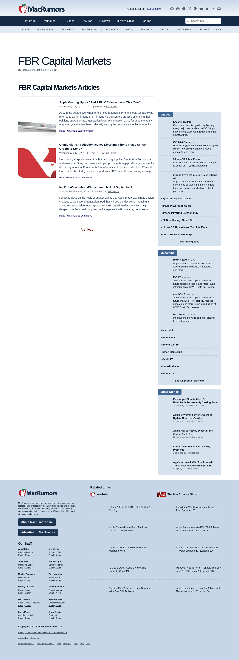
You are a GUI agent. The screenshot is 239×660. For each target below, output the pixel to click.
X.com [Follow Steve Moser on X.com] (28, 617)
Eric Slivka (111, 106)
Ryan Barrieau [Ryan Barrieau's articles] (56, 598)
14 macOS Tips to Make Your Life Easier (185, 227)
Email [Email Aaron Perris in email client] (51, 617)
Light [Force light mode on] (82, 644)
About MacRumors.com (37, 521)
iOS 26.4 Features (183, 142)
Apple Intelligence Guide (176, 198)
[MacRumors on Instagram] (178, 9)
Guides (70, 20)
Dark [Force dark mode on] (88, 644)
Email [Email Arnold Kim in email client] (21, 554)
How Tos (87, 20)
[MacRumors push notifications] (207, 9)
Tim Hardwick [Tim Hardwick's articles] (55, 573)
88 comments (85, 215)
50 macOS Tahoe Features (188, 159)
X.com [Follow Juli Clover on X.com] (28, 567)
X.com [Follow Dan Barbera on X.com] (28, 604)
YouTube (102, 493)
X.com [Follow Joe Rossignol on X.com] (58, 567)
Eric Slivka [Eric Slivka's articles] (54, 548)
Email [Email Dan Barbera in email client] (21, 604)
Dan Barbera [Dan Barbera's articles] (24, 598)
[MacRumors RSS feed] (213, 9)
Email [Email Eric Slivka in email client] (51, 554)
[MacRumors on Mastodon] (195, 9)
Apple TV (167, 359)
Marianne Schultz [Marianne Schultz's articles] (57, 586)
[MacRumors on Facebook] (184, 9)
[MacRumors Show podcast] (172, 9)
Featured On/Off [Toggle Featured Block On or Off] (26, 644)
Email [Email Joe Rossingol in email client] (51, 567)
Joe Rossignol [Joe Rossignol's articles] (56, 561)
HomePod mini (170, 366)
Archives (86, 229)
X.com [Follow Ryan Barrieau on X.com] (58, 604)
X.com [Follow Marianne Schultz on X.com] (58, 592)
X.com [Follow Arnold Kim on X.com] (28, 554)
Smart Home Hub (172, 352)
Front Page (29, 20)
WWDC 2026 (180, 260)
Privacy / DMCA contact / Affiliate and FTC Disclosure (42, 632)
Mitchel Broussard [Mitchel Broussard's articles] (27, 573)
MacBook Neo (89, 29)
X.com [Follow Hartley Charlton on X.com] (28, 592)
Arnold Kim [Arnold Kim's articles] (23, 548)
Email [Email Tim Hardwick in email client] (51, 579)
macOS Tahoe (183, 29)
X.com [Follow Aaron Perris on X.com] (58, 617)
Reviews (104, 20)
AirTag (129, 29)
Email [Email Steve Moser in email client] (21, 617)
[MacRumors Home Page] (41, 9)
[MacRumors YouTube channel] (201, 9)
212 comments (86, 130)
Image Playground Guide (176, 205)
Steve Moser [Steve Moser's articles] (24, 611)
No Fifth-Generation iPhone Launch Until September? (99, 187)
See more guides (189, 241)
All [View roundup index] (218, 29)
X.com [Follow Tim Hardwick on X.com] (58, 579)
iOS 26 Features (182, 121)
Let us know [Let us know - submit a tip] (154, 8)
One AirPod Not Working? (177, 234)
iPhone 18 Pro (45, 29)
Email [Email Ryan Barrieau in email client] (51, 604)
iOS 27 (25, 29)
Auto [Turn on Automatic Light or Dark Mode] (76, 644)
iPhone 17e (112, 29)
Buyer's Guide (126, 20)
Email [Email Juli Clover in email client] (21, 567)
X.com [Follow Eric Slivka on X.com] (58, 554)
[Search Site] (203, 21)
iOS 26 (164, 29)
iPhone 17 (205, 29)
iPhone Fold (67, 29)
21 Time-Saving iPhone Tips (178, 220)
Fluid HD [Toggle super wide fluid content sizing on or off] (67, 644)
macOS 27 (179, 294)
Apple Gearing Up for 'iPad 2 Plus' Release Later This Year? (104, 102)
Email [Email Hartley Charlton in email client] (21, 592)
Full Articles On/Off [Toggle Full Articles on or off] (45, 644)
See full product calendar (189, 380)
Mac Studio (179, 314)
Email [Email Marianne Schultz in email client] (51, 592)
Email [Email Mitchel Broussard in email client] (21, 579)
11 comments (85, 177)
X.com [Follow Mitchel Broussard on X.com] (28, 579)
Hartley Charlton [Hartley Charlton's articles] (26, 586)
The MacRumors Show (182, 493)
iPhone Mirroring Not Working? (180, 212)
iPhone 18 (146, 29)
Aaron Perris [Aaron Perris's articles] (55, 611)
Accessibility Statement (28, 638)
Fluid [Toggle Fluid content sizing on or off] (59, 644)
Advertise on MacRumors (38, 531)
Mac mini (167, 330)
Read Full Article (68, 130)
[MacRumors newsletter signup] (219, 9)
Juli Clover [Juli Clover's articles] (23, 561)
